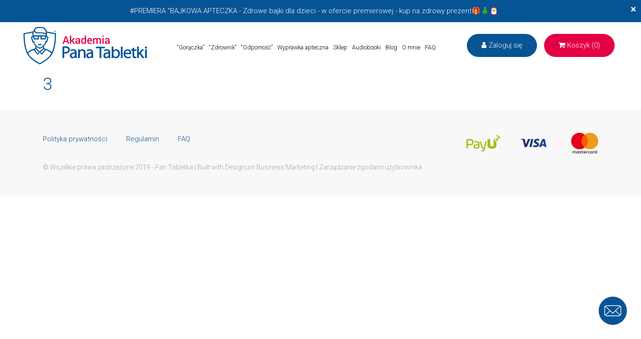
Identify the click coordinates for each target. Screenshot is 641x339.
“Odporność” (256, 47)
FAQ (430, 47)
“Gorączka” (190, 47)
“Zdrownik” (222, 47)
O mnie (411, 47)
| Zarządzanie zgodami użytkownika (369, 167)
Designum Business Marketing (270, 167)
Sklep (340, 47)
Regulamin (142, 139)
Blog (391, 47)
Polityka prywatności (75, 139)
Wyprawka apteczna (303, 47)
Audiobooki (366, 47)
